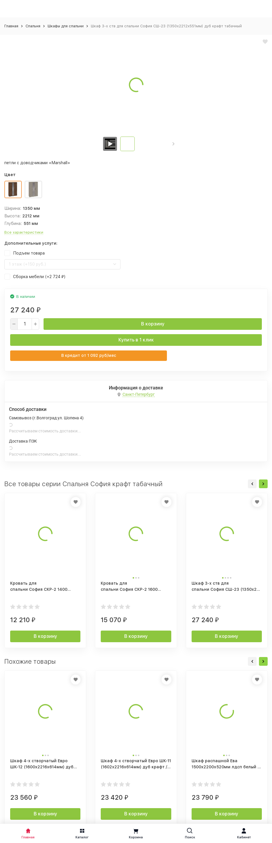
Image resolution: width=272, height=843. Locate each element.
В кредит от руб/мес (88, 355)
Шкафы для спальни (66, 26)
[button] (173, 144)
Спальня (33, 26)
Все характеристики (23, 232)
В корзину (153, 324)
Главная (11, 26)
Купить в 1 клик (136, 340)
